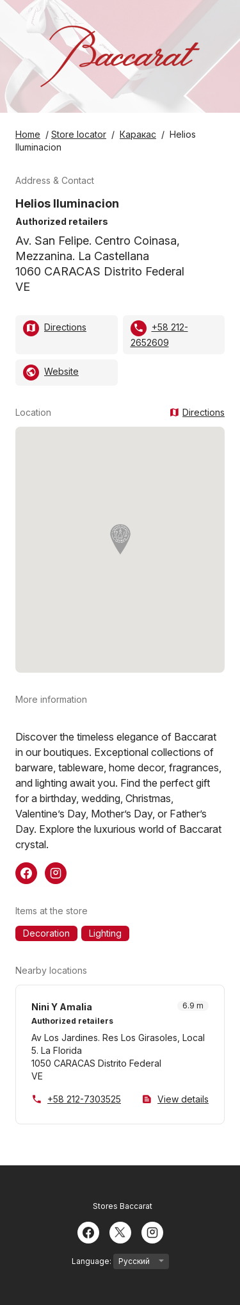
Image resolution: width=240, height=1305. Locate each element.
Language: (120, 1261)
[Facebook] (88, 1231)
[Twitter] (120, 1231)
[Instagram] (152, 1231)
